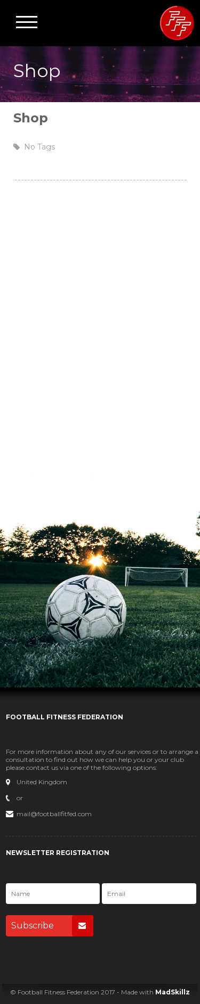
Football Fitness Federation (177, 23)
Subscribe (52, 925)
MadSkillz (172, 992)
